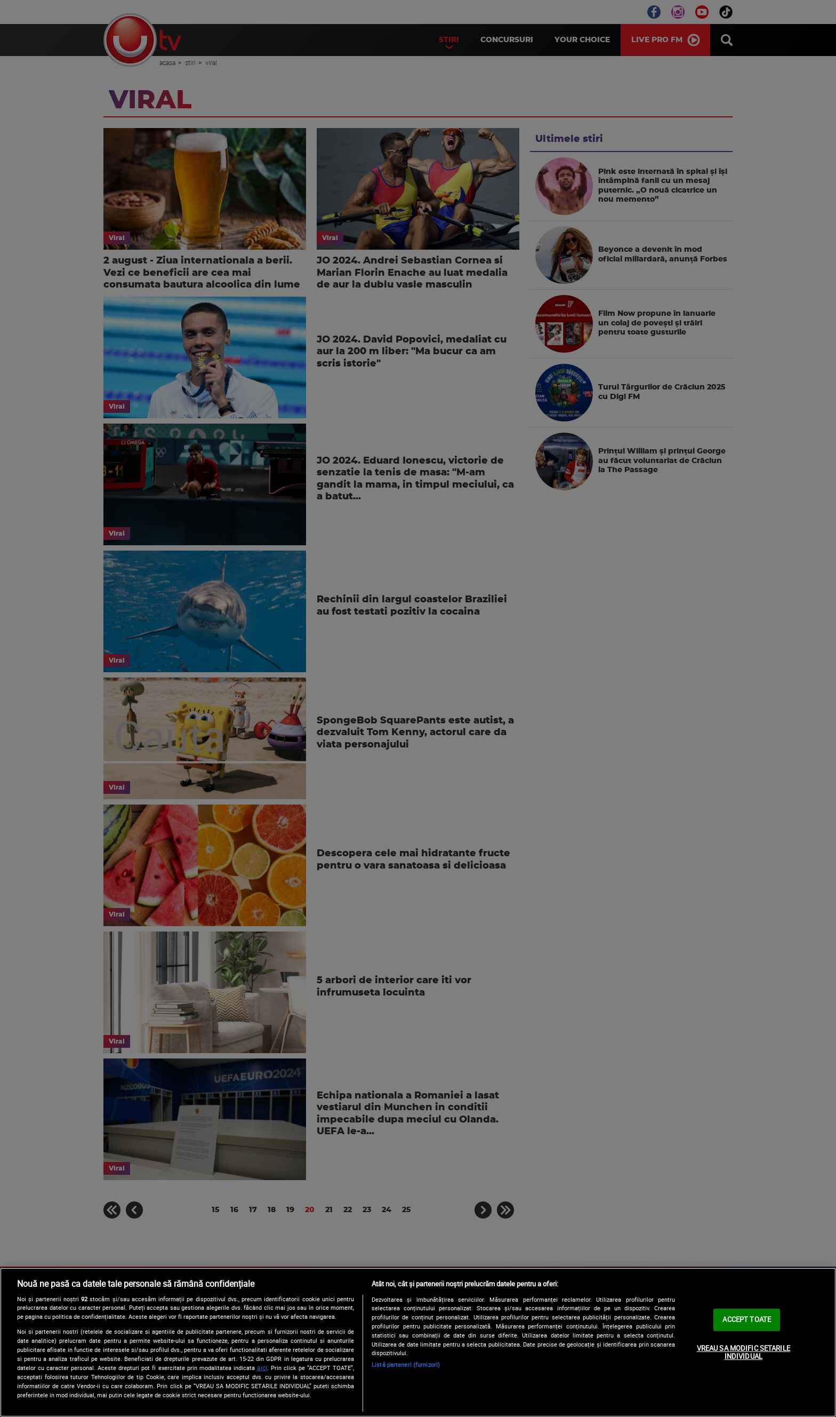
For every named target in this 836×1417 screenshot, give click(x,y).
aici (262, 1367)
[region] (418, 1342)
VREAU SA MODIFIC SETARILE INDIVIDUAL (743, 1352)
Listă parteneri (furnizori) (406, 1364)
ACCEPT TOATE (746, 1319)
